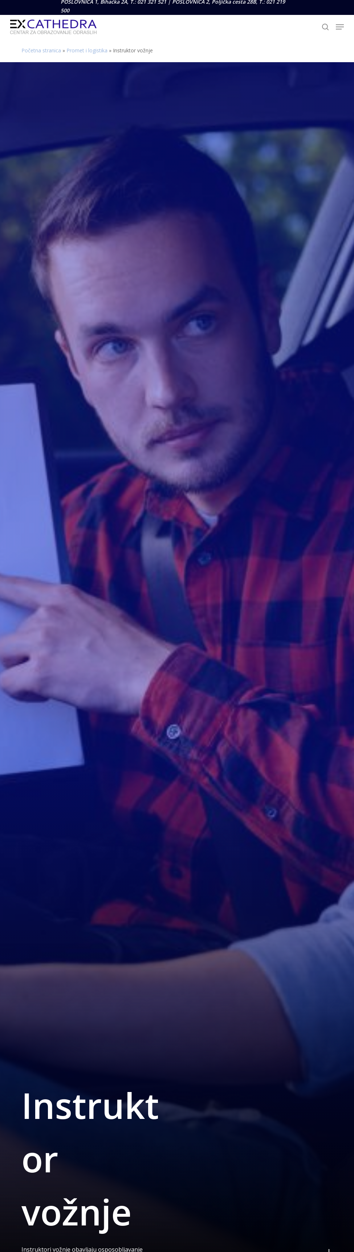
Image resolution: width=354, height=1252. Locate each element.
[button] (340, 27)
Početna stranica (41, 50)
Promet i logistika (86, 50)
